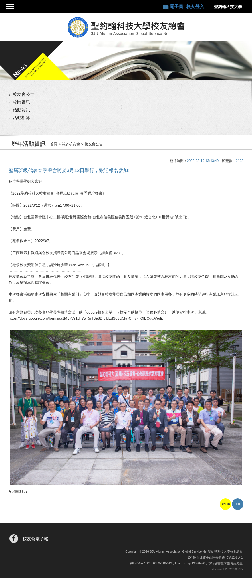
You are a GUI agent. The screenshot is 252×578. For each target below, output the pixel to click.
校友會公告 (23, 94)
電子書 (177, 6)
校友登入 (195, 6)
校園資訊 (21, 102)
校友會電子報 (35, 539)
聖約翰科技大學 (228, 7)
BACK (225, 504)
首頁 (53, 144)
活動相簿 (21, 117)
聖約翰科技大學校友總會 (126, 27)
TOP (238, 504)
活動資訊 (21, 109)
